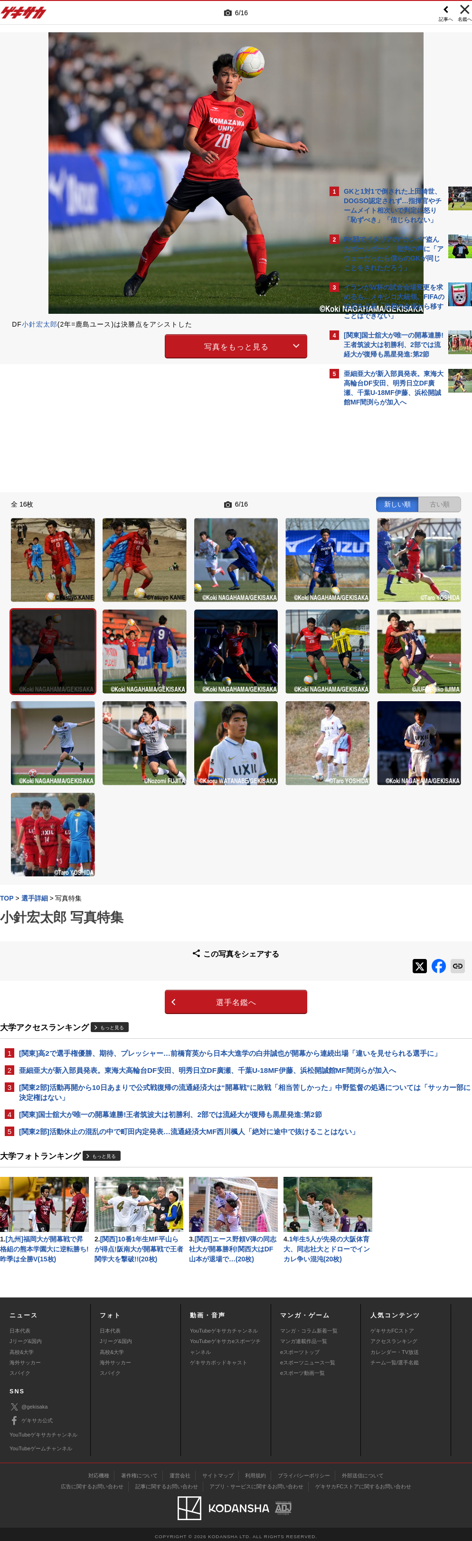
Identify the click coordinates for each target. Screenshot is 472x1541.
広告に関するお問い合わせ (92, 1482)
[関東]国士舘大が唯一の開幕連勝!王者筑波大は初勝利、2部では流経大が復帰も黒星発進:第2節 (161, 1003)
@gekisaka (28, 1402)
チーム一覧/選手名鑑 (394, 1357)
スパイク (19, 1368)
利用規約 (255, 1471)
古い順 (273, 503)
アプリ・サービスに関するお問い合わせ (256, 1482)
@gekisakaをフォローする (382, 555)
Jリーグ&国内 (25, 1336)
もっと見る (112, 887)
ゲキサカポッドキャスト (218, 1357)
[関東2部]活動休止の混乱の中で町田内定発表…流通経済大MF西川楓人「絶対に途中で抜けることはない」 (160, 1031)
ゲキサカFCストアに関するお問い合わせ (363, 1482)
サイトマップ (218, 1471)
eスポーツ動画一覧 (302, 1368)
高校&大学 (21, 1347)
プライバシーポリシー (304, 1471)
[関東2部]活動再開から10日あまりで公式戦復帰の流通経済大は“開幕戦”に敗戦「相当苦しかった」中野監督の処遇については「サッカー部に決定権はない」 (159, 975)
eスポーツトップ (300, 1347)
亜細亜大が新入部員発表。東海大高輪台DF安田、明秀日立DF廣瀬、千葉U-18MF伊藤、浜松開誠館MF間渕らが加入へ (159, 947)
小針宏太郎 (39, 324)
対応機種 (98, 1471)
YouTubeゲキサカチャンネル (224, 1325)
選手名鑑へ (153, 863)
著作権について (139, 1471)
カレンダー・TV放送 (394, 1347)
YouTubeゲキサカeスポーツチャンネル (225, 1342)
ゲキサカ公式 (31, 1416)
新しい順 (231, 503)
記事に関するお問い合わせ (166, 1482)
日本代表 (19, 1325)
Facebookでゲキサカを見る (383, 575)
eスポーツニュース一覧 (307, 1357)
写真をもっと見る (153, 345)
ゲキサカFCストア (392, 1325)
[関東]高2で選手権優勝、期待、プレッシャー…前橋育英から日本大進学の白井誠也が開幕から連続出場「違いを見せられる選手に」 (159, 919)
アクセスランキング (393, 1336)
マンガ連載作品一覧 (303, 1336)
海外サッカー (25, 1357)
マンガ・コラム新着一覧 (309, 1325)
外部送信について (363, 1471)
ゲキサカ (23, 15)
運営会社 (180, 1471)
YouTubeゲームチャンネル (40, 1443)
